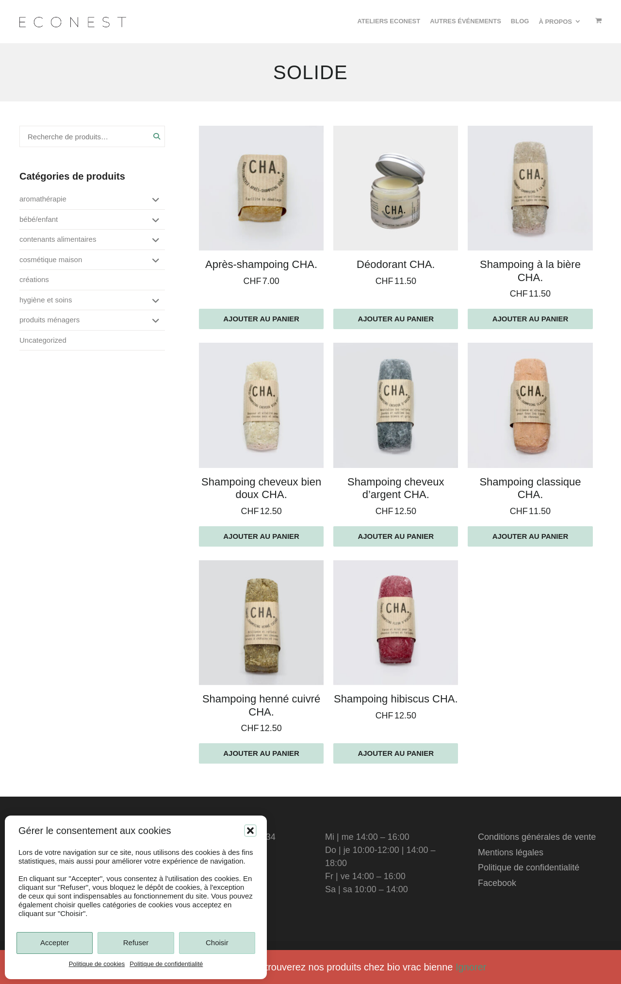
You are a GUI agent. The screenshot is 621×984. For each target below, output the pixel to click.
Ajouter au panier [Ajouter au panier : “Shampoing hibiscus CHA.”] (396, 753)
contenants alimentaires (57, 239)
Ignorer (471, 967)
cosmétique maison (50, 259)
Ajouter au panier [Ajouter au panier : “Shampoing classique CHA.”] (530, 536)
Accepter (54, 942)
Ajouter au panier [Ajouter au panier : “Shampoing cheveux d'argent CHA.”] (396, 536)
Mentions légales (510, 852)
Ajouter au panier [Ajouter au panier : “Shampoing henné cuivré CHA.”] (261, 753)
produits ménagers (49, 320)
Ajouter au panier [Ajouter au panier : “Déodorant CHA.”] (396, 319)
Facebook (497, 883)
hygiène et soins (45, 300)
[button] (250, 830)
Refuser (136, 942)
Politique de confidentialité (166, 963)
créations (34, 279)
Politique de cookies (97, 963)
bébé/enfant (38, 219)
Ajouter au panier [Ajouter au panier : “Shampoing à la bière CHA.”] (530, 319)
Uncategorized (42, 340)
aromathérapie (42, 199)
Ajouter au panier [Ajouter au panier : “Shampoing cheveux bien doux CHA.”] (261, 536)
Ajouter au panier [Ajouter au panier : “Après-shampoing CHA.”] (261, 319)
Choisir (217, 942)
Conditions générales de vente (537, 837)
